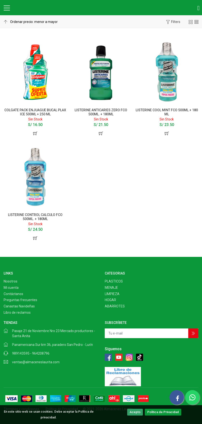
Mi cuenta (11, 288)
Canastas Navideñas (19, 306)
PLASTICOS (114, 281)
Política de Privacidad (163, 412)
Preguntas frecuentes (20, 300)
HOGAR (110, 300)
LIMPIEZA (112, 294)
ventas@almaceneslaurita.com (36, 362)
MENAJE (111, 288)
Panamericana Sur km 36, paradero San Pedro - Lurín (52, 345)
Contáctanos (13, 294)
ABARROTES (115, 306)
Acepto (135, 412)
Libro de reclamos (17, 312)
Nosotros (10, 281)
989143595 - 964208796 (30, 353)
